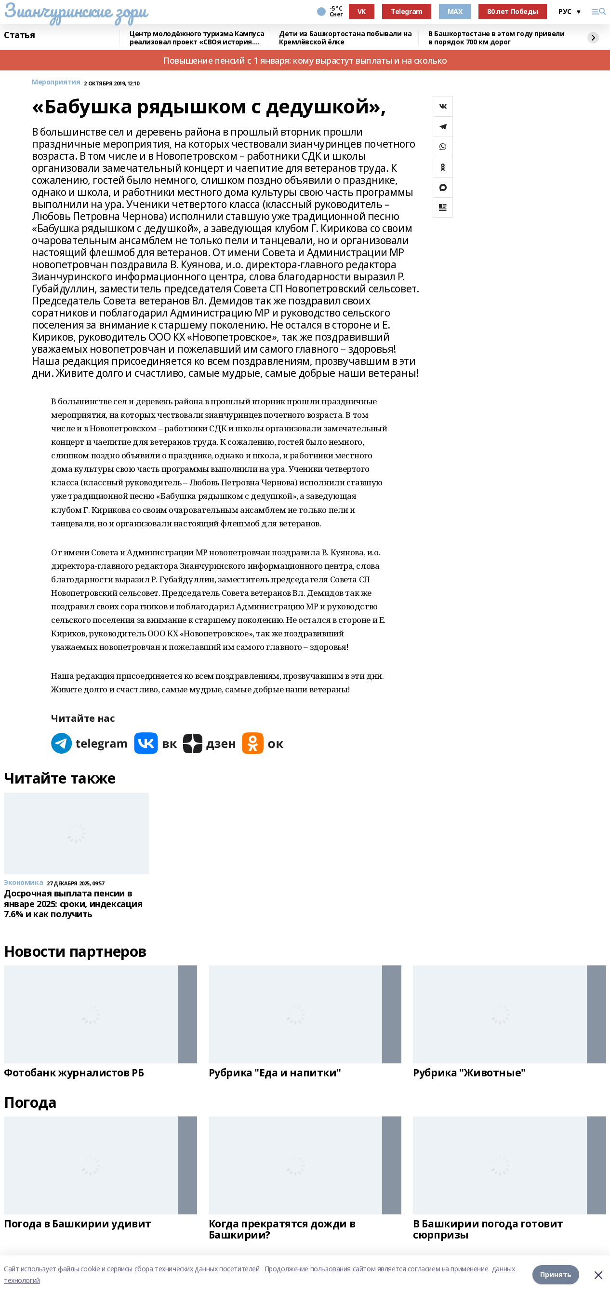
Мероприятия (56, 82)
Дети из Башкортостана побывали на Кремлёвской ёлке (345, 38)
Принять (555, 1274)
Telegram (407, 11)
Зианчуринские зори (75, 10)
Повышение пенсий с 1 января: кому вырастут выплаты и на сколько (305, 60)
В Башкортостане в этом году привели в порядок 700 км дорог (496, 38)
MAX (455, 11)
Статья (19, 35)
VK (362, 11)
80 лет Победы (512, 11)
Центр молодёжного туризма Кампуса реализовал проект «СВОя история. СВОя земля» (197, 38)
